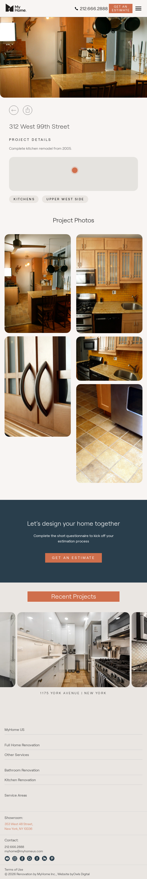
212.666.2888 (91, 8)
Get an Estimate (121, 8)
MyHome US (14, 730)
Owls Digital (81, 874)
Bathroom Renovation (22, 770)
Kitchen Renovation (20, 780)
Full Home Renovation (22, 745)
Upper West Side (65, 199)
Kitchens (24, 199)
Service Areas (16, 795)
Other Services (17, 755)
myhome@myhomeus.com (24, 851)
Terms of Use (14, 869)
